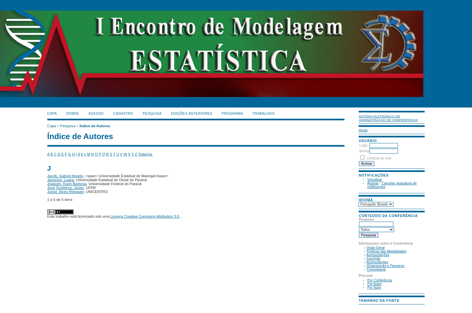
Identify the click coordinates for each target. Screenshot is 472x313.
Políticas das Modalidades (387, 251)
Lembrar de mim (378, 158)
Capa (52, 113)
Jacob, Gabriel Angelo (65, 176)
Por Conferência (379, 280)
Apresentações (377, 255)
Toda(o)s (145, 154)
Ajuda (363, 130)
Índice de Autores (95, 126)
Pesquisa (152, 113)
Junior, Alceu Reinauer (65, 192)
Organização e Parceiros (385, 266)
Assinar (373, 183)
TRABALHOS (263, 113)
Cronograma (376, 269)
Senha (364, 151)
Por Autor (374, 284)
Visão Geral (376, 248)
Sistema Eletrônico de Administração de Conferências (388, 118)
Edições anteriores (191, 113)
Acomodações (377, 262)
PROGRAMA (232, 113)
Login (363, 145)
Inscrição (374, 258)
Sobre (72, 113)
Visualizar (374, 179)
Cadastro (123, 113)
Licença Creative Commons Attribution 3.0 (145, 216)
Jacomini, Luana (60, 180)
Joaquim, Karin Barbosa (66, 184)
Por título (374, 287)
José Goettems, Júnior (65, 188)
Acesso (96, 113)
